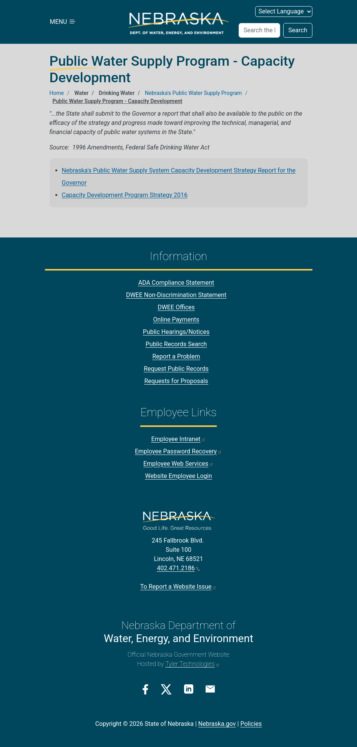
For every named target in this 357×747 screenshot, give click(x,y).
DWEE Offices (176, 307)
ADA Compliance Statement (176, 282)
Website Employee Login (178, 476)
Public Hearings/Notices (176, 331)
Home (57, 93)
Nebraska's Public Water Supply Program (193, 93)
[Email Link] (210, 688)
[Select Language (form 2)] (283, 11)
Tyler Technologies (192, 663)
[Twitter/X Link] (166, 689)
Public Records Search (176, 344)
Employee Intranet (178, 439)
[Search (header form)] (259, 30)
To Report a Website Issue (178, 586)
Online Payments (176, 319)
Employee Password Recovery (178, 451)
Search (297, 30)
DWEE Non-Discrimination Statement (176, 295)
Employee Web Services (178, 463)
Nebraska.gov (217, 723)
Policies (251, 723)
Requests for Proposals (176, 381)
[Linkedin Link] (188, 689)
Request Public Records (176, 368)
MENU (63, 21)
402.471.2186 (178, 568)
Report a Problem (176, 356)
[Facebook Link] (145, 689)
